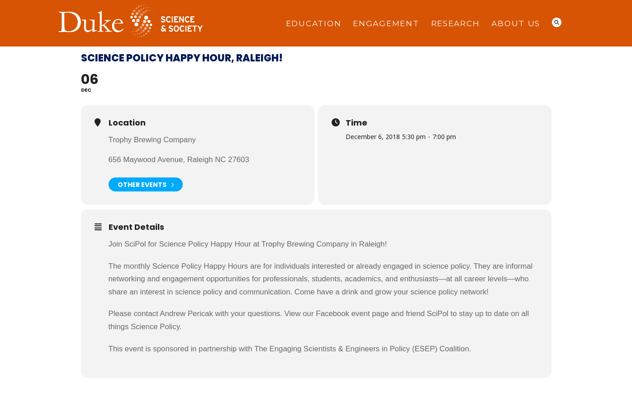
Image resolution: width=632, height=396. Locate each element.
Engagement (386, 23)
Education (314, 23)
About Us (515, 23)
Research (455, 23)
